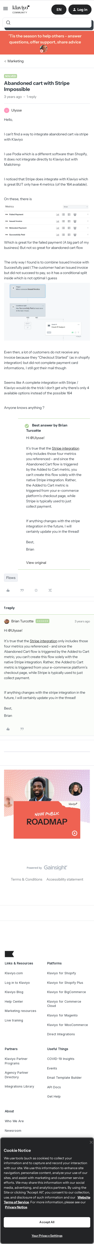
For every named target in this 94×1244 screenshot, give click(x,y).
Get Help (54, 1096)
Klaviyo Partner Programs (16, 1061)
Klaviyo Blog (14, 992)
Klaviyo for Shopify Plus (65, 983)
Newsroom (13, 1130)
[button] (6, 10)
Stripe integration (65, 448)
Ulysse (16, 110)
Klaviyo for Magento (62, 1015)
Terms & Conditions (26, 879)
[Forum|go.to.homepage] (21, 10)
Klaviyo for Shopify (61, 973)
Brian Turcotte (22, 621)
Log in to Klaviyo (17, 983)
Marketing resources (20, 1011)
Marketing (16, 61)
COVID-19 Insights (60, 1059)
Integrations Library (19, 1086)
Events (52, 1068)
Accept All (46, 1222)
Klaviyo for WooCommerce (67, 1025)
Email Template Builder (64, 1077)
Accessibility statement (64, 879)
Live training (14, 1020)
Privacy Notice (16, 1207)
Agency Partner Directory (16, 1075)
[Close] (91, 1142)
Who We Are (14, 1121)
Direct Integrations (61, 1034)
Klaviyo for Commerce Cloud (64, 1004)
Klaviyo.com (14, 973)
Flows (11, 577)
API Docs (54, 1087)
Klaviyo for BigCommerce (66, 992)
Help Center (14, 1001)
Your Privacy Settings (47, 1235)
